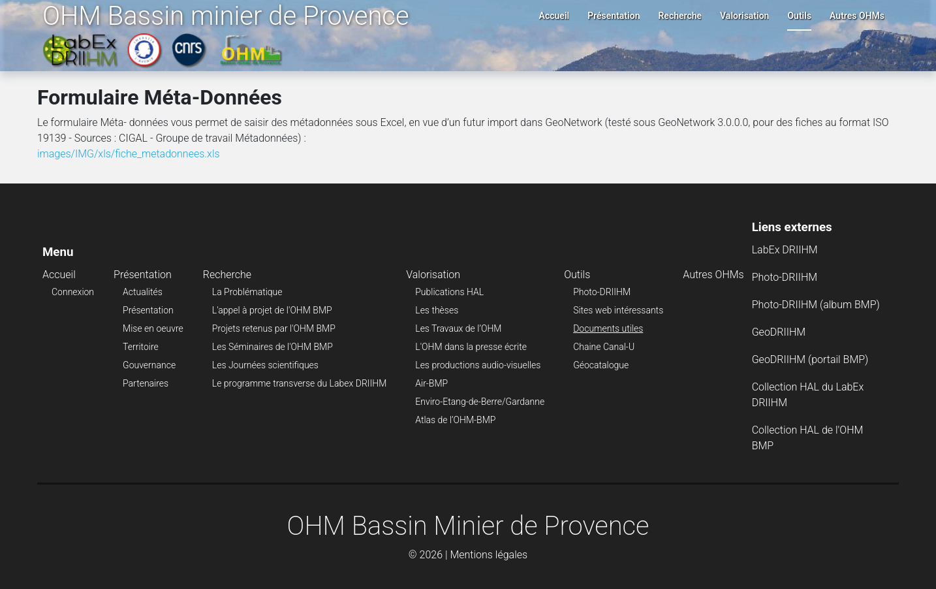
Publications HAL (449, 292)
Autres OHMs (857, 15)
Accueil (554, 15)
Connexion (73, 292)
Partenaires (145, 383)
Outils (799, 15)
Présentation (613, 15)
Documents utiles (608, 328)
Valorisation (744, 15)
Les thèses (436, 310)
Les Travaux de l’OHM (458, 328)
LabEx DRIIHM (785, 250)
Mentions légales (488, 555)
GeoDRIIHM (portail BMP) (810, 359)
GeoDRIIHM (779, 332)
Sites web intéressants (618, 310)
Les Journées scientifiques (265, 365)
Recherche (680, 15)
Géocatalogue (601, 365)
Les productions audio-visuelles (477, 365)
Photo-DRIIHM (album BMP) (816, 304)
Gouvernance (149, 365)
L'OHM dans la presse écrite (471, 347)
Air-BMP (431, 383)
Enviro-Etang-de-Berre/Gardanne (479, 401)
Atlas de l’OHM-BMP (455, 420)
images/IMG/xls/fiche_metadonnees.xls (128, 154)
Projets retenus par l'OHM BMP (273, 328)
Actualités (143, 292)
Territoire (141, 347)
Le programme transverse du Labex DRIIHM (299, 383)
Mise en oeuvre (153, 328)
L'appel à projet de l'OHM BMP (272, 310)
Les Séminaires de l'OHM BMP (272, 347)
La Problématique (247, 292)
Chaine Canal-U (603, 347)
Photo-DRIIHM (602, 292)
